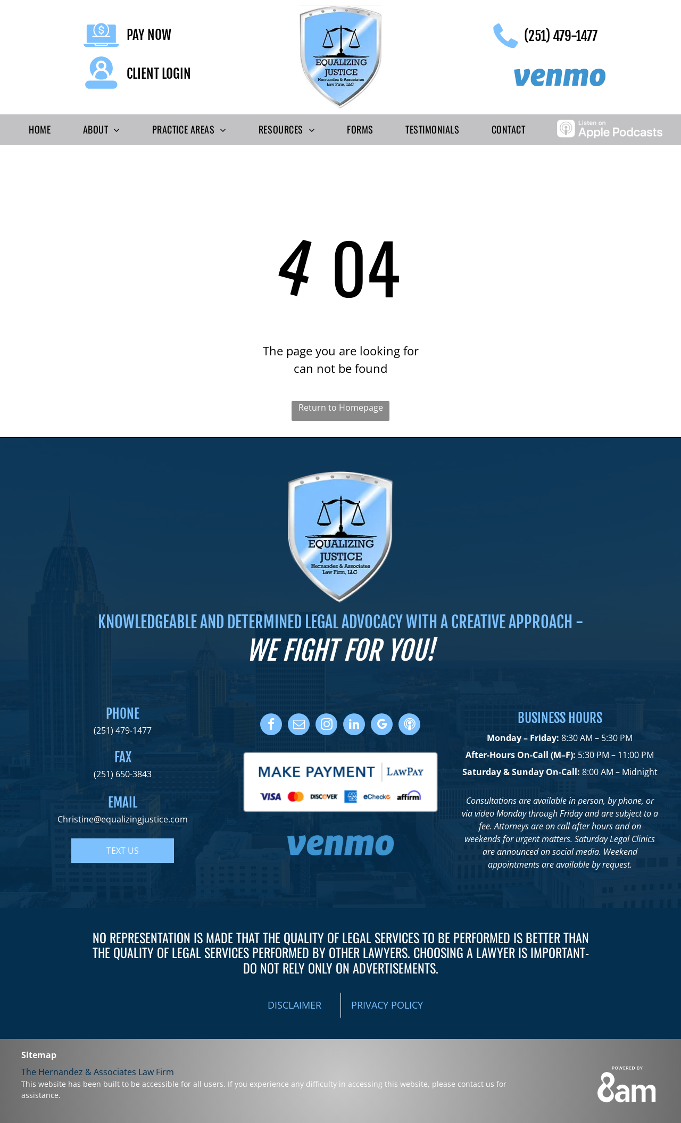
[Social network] (409, 725)
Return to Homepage (340, 407)
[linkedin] (354, 725)
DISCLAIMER (294, 1005)
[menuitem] (40, 130)
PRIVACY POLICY (387, 1005)
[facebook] (271, 725)
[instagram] (326, 725)
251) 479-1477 (124, 730)
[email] (299, 725)
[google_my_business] (382, 725)
